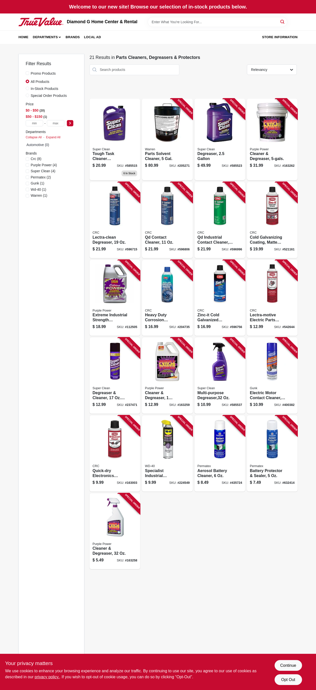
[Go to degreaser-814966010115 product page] (115, 139)
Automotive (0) (37, 145)
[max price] (55, 123)
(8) (36, 159)
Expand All (53, 137)
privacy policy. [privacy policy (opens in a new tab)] (47, 677)
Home (23, 37)
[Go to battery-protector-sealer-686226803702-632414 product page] (272, 453)
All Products (40, 81)
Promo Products (43, 73)
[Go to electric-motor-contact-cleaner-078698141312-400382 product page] (272, 376)
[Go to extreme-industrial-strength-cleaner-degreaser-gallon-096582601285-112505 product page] (115, 298)
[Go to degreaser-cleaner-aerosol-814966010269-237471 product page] (115, 376)
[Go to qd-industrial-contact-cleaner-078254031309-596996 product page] (220, 220)
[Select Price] (70, 123)
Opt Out (288, 680)
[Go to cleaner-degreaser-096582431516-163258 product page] (115, 531)
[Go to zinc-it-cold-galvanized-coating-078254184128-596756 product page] (220, 298)
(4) (44, 165)
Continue (288, 665)
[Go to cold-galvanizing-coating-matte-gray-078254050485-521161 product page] (272, 220)
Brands (73, 37)
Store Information (280, 37)
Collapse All (34, 137)
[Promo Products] (27, 73)
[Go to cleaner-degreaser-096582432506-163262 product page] (272, 139)
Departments (45, 37)
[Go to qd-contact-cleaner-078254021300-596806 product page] (167, 220)
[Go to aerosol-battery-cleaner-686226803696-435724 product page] (220, 453)
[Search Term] (217, 22)
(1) (37, 183)
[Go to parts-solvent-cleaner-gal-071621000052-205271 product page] (167, 139)
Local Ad (92, 37)
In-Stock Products (44, 88)
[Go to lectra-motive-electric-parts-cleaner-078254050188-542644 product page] (272, 298)
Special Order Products (49, 95)
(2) (41, 177)
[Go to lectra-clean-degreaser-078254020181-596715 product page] (115, 220)
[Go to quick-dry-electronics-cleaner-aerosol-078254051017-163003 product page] (115, 453)
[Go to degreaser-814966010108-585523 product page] (220, 139)
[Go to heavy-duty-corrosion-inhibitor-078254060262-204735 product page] (167, 298)
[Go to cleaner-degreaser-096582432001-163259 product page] (167, 376)
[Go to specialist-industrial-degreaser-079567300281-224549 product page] (167, 453)
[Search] (282, 21)
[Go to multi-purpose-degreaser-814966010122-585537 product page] (220, 376)
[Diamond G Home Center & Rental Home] (40, 21)
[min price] (34, 123)
